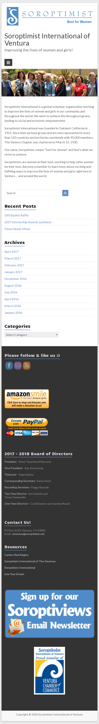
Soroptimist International (19, 567)
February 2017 (14, 265)
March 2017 (12, 258)
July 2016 (10, 292)
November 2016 (15, 278)
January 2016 (13, 312)
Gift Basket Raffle (16, 215)
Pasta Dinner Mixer (17, 229)
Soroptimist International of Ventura (47, 39)
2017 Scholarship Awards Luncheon (27, 222)
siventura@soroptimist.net (28, 533)
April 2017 (11, 251)
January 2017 (13, 272)
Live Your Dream (14, 574)
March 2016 (12, 306)
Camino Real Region (16, 554)
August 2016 (13, 285)
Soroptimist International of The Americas (30, 561)
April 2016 (11, 299)
